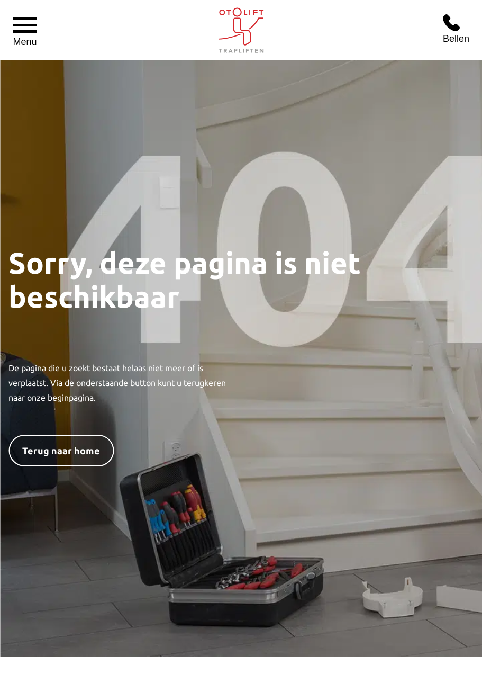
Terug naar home (61, 450)
